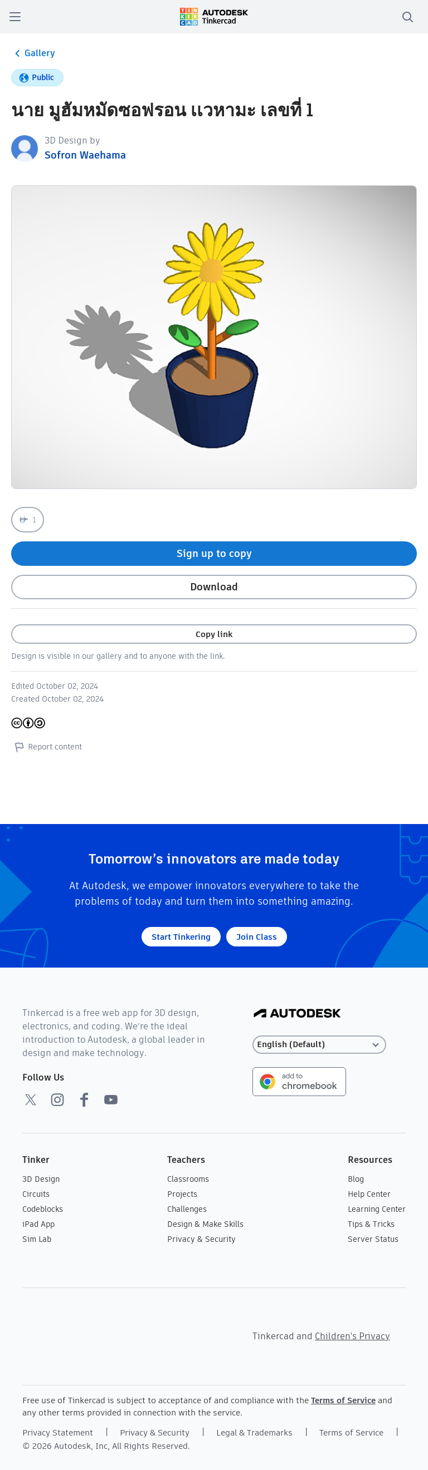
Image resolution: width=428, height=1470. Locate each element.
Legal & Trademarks (254, 1432)
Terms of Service (343, 1400)
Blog (356, 1179)
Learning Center (377, 1209)
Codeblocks (42, 1209)
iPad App (38, 1224)
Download (214, 587)
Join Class (256, 937)
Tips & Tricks (371, 1224)
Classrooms (188, 1179)
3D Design (41, 1179)
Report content (46, 746)
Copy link (214, 634)
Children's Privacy (352, 1336)
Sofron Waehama (85, 155)
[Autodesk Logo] (297, 1014)
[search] (407, 16)
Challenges (187, 1209)
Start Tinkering (181, 937)
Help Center (369, 1194)
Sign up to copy (214, 553)
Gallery (33, 53)
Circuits (36, 1194)
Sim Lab (36, 1239)
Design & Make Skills (205, 1224)
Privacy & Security (201, 1239)
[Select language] (319, 1044)
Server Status (373, 1239)
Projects (182, 1194)
